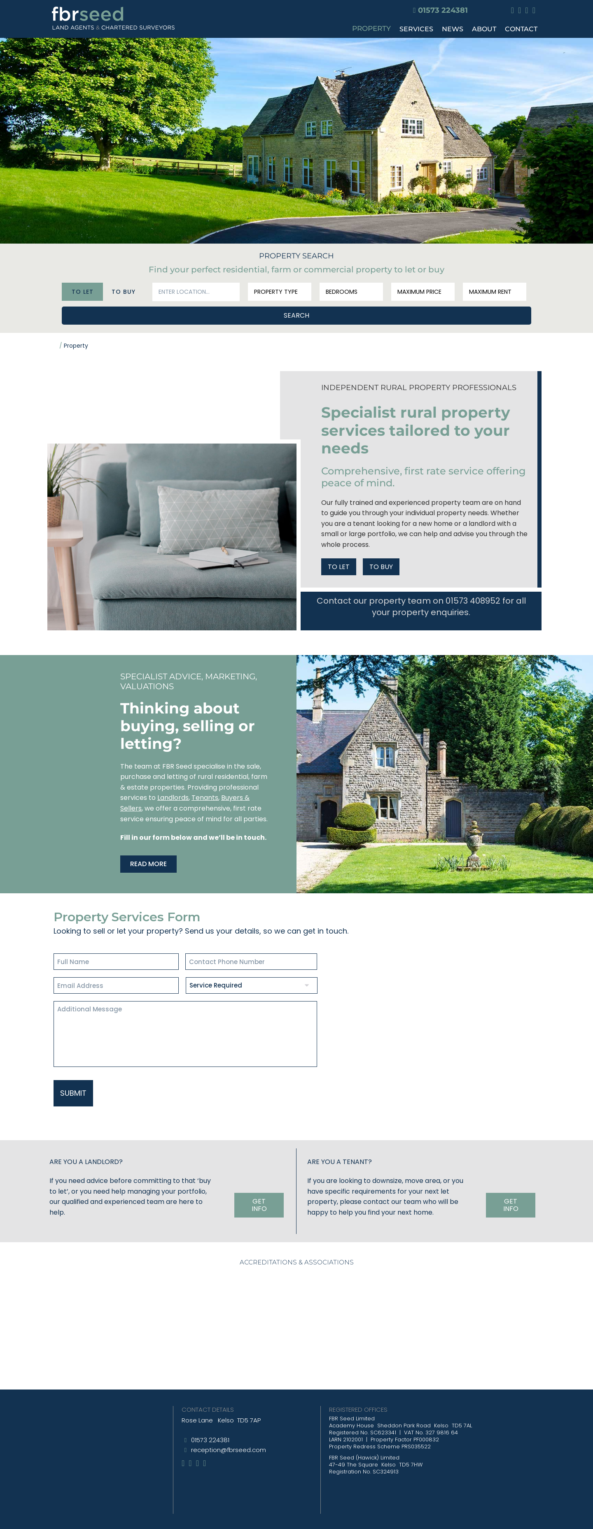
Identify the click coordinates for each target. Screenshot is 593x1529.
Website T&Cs (312, 1516)
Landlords (173, 796)
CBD (372, 1516)
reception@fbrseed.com (228, 1434)
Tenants (204, 796)
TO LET (339, 565)
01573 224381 (443, 10)
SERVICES (416, 29)
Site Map (226, 1516)
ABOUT (484, 29)
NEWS (452, 29)
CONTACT (521, 29)
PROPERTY (371, 28)
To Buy (123, 289)
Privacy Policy (265, 1516)
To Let (82, 289)
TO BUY (381, 565)
